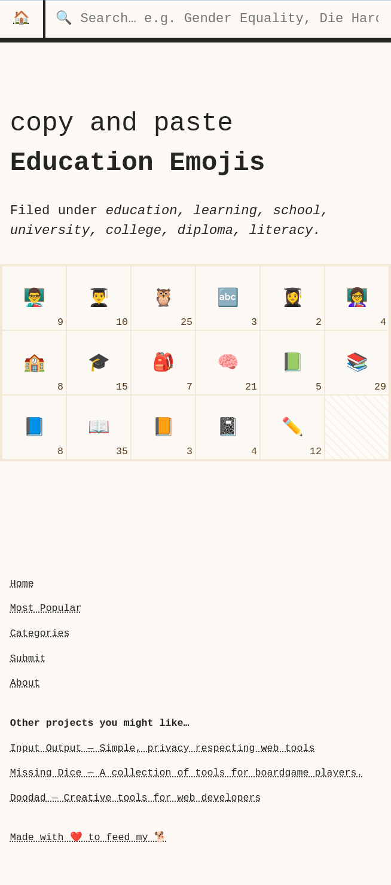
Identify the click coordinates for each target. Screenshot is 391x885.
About (25, 683)
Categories (40, 633)
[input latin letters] (227, 298)
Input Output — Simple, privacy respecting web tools (162, 748)
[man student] (98, 298)
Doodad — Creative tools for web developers (135, 798)
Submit (28, 658)
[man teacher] (34, 298)
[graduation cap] (98, 362)
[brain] (227, 362)
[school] (34, 362)
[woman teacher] (357, 298)
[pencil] (292, 427)
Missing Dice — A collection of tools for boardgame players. (186, 772)
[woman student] (292, 298)
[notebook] (227, 427)
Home (22, 583)
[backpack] (163, 362)
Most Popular (46, 608)
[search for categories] (218, 19)
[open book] (98, 427)
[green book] (292, 362)
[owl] (163, 298)
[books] (357, 362)
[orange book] (163, 427)
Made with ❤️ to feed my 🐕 (88, 837)
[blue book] (34, 427)
